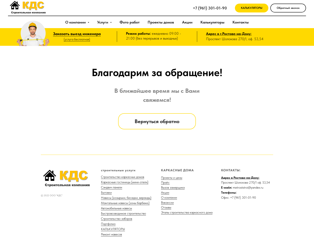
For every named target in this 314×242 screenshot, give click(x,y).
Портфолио (108, 224)
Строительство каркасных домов (122, 177)
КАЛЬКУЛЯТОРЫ (113, 229)
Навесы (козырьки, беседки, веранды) (126, 198)
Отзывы (166, 207)
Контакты (240, 22)
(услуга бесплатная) (77, 39)
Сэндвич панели (111, 187)
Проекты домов (161, 22)
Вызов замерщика (173, 187)
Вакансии (167, 202)
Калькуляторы (212, 22)
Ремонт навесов (111, 234)
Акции (187, 22)
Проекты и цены (171, 178)
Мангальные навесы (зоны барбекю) (125, 203)
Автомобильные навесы (116, 208)
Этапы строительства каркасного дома (186, 212)
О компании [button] (76, 22)
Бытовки (106, 192)
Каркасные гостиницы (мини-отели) (124, 182)
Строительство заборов (116, 219)
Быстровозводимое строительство (123, 213)
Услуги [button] (103, 22)
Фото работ (130, 22)
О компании (169, 197)
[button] (288, 8)
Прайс (165, 182)
